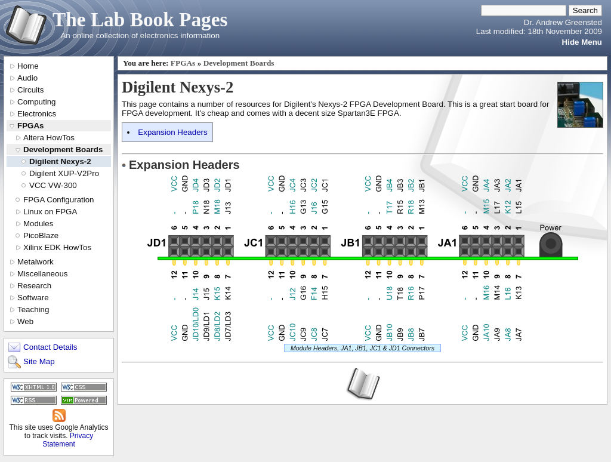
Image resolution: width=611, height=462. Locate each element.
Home (28, 65)
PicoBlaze (40, 235)
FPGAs (30, 125)
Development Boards (63, 149)
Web (25, 321)
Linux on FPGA (50, 211)
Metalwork (35, 261)
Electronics (36, 113)
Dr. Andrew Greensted (563, 22)
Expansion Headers (172, 132)
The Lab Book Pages (140, 19)
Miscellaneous (42, 273)
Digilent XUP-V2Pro (64, 173)
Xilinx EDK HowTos (57, 247)
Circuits (30, 89)
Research (34, 285)
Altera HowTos (49, 137)
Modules (38, 223)
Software (33, 297)
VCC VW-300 (53, 185)
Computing (36, 101)
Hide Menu (582, 42)
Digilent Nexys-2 (60, 161)
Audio (27, 77)
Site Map (39, 361)
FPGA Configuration (58, 199)
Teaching (33, 309)
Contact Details (50, 347)
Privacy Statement (67, 440)
